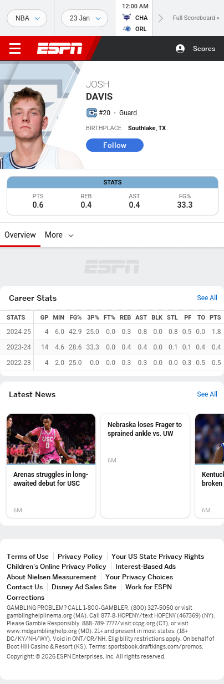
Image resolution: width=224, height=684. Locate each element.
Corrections (25, 597)
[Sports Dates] (85, 18)
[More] (71, 235)
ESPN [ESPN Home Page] (60, 48)
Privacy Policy (80, 556)
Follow (114, 145)
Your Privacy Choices (139, 577)
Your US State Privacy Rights (157, 556)
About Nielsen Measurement (51, 577)
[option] (51, 466)
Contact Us (25, 587)
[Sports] (27, 18)
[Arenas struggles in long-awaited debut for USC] (51, 466)
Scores (204, 48)
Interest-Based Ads (145, 566)
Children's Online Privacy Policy (56, 566)
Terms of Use (28, 556)
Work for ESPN (148, 587)
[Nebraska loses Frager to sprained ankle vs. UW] (145, 466)
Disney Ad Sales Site (84, 587)
